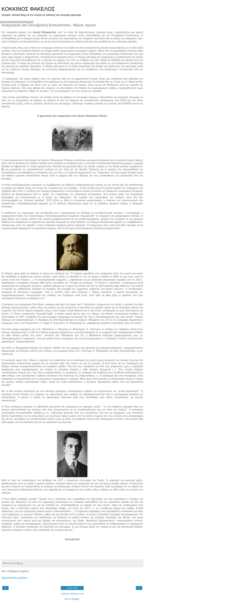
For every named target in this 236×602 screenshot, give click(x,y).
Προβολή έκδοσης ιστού (72, 594)
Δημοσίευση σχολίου (14, 577)
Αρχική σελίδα (72, 588)
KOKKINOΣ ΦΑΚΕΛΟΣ (28, 9)
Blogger (75, 599)
